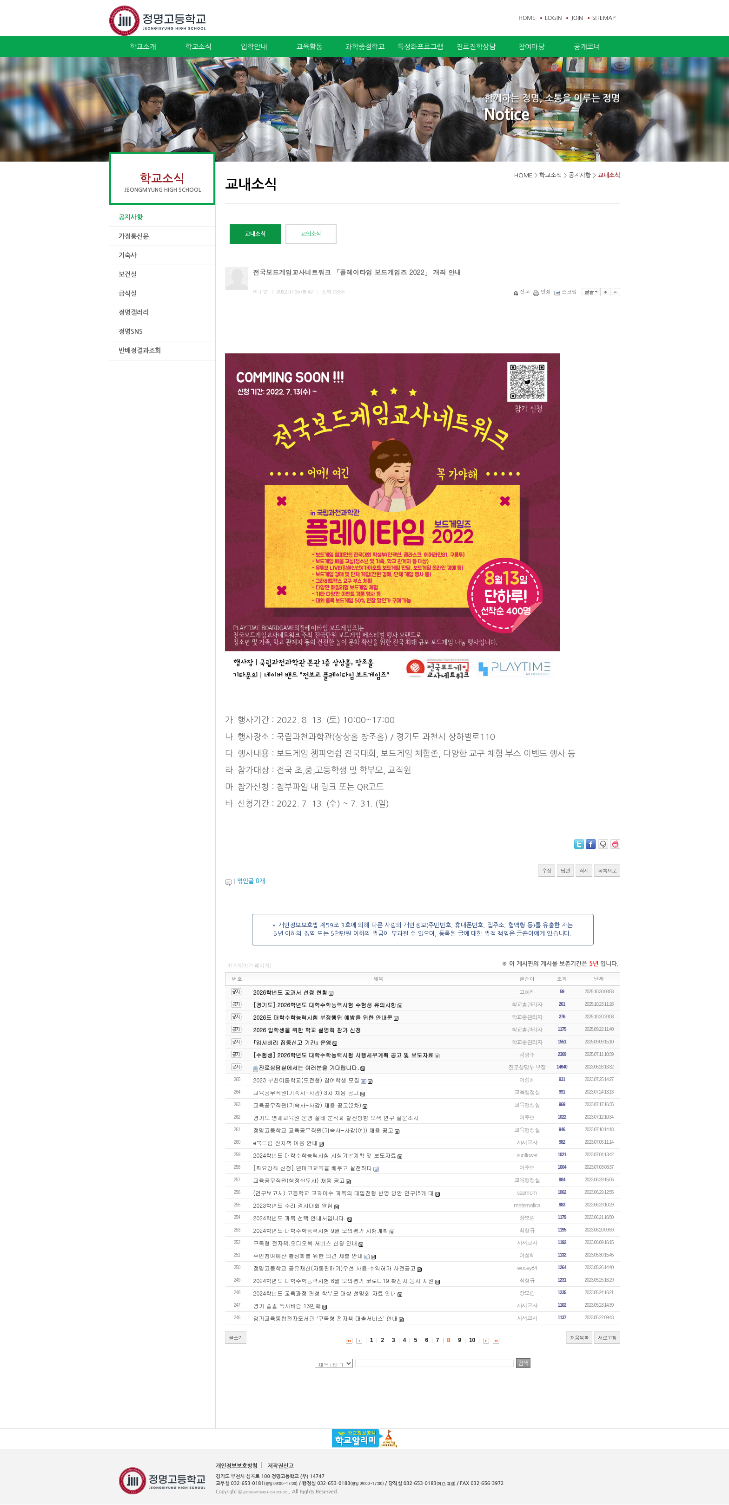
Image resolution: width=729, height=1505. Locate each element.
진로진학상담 (476, 46)
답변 (565, 870)
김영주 (527, 1054)
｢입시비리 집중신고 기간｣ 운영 (292, 1042)
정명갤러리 (134, 312)
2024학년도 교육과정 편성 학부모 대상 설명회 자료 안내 (325, 1293)
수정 (546, 870)
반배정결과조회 (140, 350)
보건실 (128, 274)
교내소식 (609, 175)
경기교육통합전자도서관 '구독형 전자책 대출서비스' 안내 (325, 1318)
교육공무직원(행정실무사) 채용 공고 (299, 1180)
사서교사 (527, 1142)
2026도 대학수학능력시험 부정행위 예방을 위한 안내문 (323, 1017)
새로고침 (607, 1337)
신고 (522, 291)
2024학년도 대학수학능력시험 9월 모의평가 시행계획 (320, 1230)
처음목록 (579, 1337)
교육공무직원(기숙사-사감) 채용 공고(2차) (307, 1105)
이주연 (527, 1117)
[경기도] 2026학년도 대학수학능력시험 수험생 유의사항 (325, 1005)
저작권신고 (280, 1466)
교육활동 (309, 46)
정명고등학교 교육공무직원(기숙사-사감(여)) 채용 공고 (323, 1130)
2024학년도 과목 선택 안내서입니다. (299, 1218)
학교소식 (199, 46)
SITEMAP (604, 18)
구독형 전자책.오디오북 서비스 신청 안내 (305, 1243)
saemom (527, 1192)
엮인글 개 (251, 881)
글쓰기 (236, 1337)
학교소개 (143, 46)
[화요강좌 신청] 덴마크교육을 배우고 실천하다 (312, 1168)
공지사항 (131, 217)
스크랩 (566, 291)
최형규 (527, 1230)
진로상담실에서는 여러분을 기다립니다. (308, 1067)
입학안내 (254, 46)
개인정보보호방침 (237, 1466)
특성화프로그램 (421, 46)
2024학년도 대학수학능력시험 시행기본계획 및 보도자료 (325, 1155)
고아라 (527, 992)
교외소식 (311, 234)
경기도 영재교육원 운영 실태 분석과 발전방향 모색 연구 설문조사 (336, 1117)
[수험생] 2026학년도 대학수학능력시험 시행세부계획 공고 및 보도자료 (343, 1055)
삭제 (584, 870)
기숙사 (128, 255)
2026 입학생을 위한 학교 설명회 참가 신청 (307, 1030)
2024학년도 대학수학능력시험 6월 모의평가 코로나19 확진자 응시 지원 (343, 1280)
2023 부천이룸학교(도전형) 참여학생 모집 (306, 1080)
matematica (527, 1205)
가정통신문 (134, 236)
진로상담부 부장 (527, 1067)
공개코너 (587, 46)
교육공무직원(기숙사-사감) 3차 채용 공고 (306, 1092)
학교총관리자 (527, 1004)
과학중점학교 (365, 46)
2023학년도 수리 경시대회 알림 (293, 1205)
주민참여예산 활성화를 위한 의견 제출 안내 (308, 1255)
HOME (527, 18)
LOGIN (553, 18)
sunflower (527, 1155)
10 (472, 1340)
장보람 (527, 1217)
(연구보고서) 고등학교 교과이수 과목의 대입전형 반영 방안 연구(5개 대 (343, 1193)
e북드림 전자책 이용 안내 (285, 1143)
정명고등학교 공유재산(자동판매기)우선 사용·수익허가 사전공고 (334, 1268)
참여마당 (531, 46)
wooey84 (527, 1267)
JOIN (577, 18)
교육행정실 (527, 1092)
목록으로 (607, 870)
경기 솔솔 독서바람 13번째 (287, 1306)
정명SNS (131, 331)
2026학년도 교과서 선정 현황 (290, 992)
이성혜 (527, 1079)
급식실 (128, 293)
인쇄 (543, 291)
